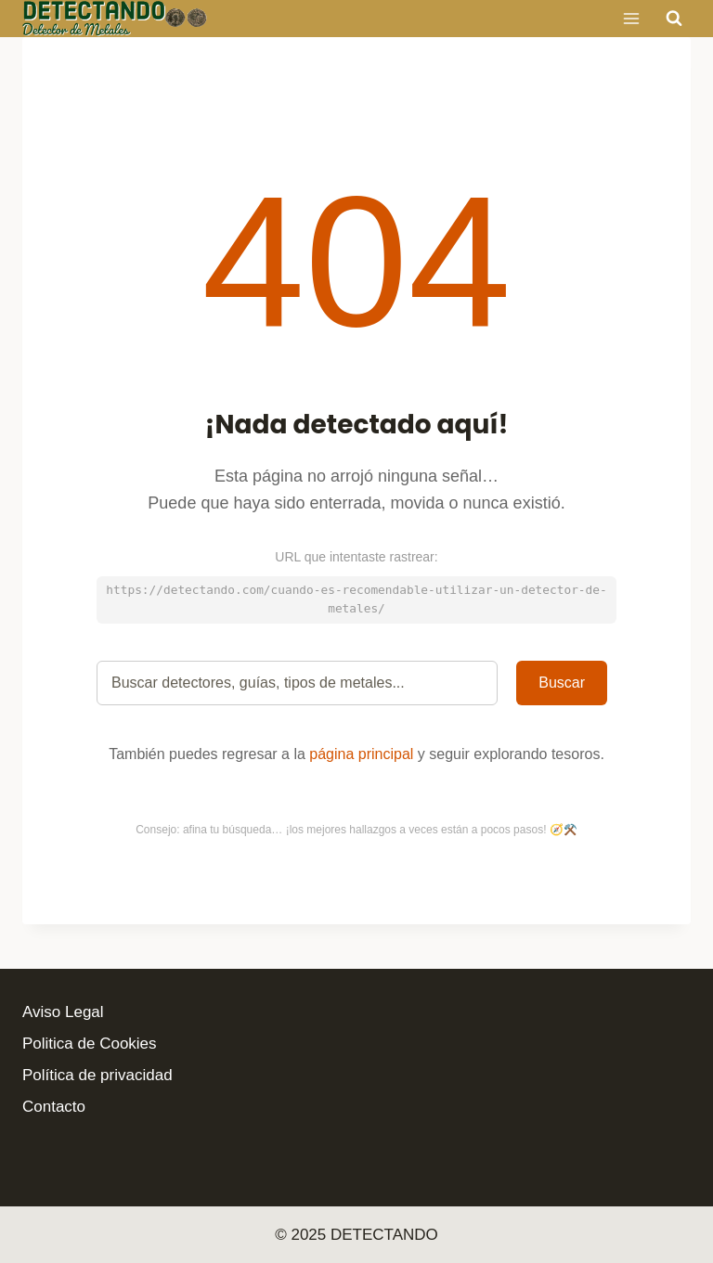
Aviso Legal (63, 1012)
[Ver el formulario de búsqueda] (674, 18)
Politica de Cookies (89, 1043)
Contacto (53, 1106)
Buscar (561, 682)
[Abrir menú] (631, 18)
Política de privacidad (97, 1075)
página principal (361, 754)
